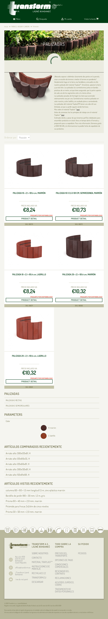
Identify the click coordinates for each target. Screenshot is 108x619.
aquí (78, 109)
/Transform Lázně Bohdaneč (22, 573)
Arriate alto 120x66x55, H (18, 458)
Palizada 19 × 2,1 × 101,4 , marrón (29, 193)
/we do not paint (21, 579)
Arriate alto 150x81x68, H (18, 474)
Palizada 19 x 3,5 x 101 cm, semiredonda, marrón (79, 193)
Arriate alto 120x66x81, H (18, 463)
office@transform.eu (23, 567)
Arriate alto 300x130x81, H (18, 469)
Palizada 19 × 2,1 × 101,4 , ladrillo (29, 274)
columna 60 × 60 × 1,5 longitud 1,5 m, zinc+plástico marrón (35, 490)
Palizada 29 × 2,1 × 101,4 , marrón (78, 274)
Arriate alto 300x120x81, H (18, 453)
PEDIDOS (82, 553)
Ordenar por (10, 137)
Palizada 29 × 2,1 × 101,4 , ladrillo (29, 355)
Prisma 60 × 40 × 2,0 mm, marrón (24, 501)
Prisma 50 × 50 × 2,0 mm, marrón (24, 511)
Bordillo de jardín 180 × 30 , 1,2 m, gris (25, 495)
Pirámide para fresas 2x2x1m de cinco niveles (27, 506)
